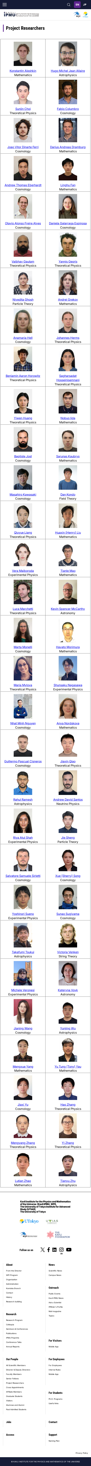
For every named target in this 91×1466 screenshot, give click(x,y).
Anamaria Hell (23, 338)
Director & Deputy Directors (18, 1370)
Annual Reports (12, 1346)
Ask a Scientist (55, 1302)
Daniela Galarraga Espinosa (68, 223)
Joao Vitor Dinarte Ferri (23, 147)
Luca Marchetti (23, 609)
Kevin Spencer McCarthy (68, 609)
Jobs (8, 1422)
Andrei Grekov (68, 299)
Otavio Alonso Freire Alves (23, 223)
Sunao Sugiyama (67, 914)
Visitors (9, 1400)
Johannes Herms (67, 338)
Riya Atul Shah (23, 837)
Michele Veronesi (23, 990)
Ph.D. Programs (55, 1399)
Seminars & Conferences (17, 1329)
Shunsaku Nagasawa (68, 685)
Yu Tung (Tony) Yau (68, 1066)
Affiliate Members (14, 1392)
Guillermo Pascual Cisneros (23, 761)
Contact (9, 1293)
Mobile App (53, 1346)
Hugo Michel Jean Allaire (68, 71)
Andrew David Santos (68, 799)
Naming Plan (54, 1441)
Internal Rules (54, 1370)
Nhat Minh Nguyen (23, 723)
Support (53, 1434)
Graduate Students (14, 1396)
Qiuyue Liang (23, 532)
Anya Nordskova (68, 723)
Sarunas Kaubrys (68, 456)
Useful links (53, 1403)
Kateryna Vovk (68, 990)
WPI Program (12, 1275)
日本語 (84, 4)
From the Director (14, 1271)
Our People (12, 1359)
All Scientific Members (16, 1365)
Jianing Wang (23, 1028)
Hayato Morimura (68, 647)
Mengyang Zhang (23, 1143)
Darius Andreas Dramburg (68, 147)
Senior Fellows (12, 1378)
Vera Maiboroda (23, 571)
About (9, 1264)
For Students (56, 1393)
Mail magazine (55, 1311)
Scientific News (55, 1271)
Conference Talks (13, 1342)
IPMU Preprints (12, 1338)
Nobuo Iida (67, 418)
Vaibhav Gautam (23, 261)
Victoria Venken (68, 952)
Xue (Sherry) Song (67, 876)
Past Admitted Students (16, 1409)
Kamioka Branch (13, 1288)
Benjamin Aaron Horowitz (23, 376)
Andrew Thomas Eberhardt (23, 185)
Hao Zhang (67, 1104)
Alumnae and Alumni (15, 1405)
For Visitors (55, 1340)
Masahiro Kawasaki (23, 494)
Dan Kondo (67, 494)
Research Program (14, 1320)
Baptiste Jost (23, 456)
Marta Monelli (23, 647)
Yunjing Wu (68, 1028)
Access (10, 1434)
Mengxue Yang (23, 1066)
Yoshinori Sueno (23, 914)
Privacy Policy (82, 1453)
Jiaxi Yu (23, 1104)
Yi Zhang (68, 1143)
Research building (14, 1301)
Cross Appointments (15, 1387)
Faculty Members (13, 1374)
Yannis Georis (68, 261)
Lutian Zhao (23, 1181)
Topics (51, 1316)
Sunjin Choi (23, 109)
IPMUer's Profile (56, 1307)
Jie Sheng (68, 837)
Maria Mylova (23, 685)
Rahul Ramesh (23, 799)
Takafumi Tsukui (23, 952)
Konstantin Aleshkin (23, 71)
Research (11, 1314)
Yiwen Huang (23, 418)
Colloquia (10, 1324)
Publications (11, 1333)
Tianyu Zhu (67, 1181)
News (52, 1264)
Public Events (54, 1294)
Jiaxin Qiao (67, 761)
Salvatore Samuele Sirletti (23, 876)
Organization (11, 1279)
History (9, 1297)
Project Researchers (15, 1383)
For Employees (57, 1359)
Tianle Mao (67, 571)
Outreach (54, 1287)
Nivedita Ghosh (23, 299)
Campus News (55, 1275)
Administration (12, 1284)
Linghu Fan (67, 185)
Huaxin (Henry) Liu (68, 532)
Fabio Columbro (68, 109)
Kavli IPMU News (56, 1298)
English (77, 4)
